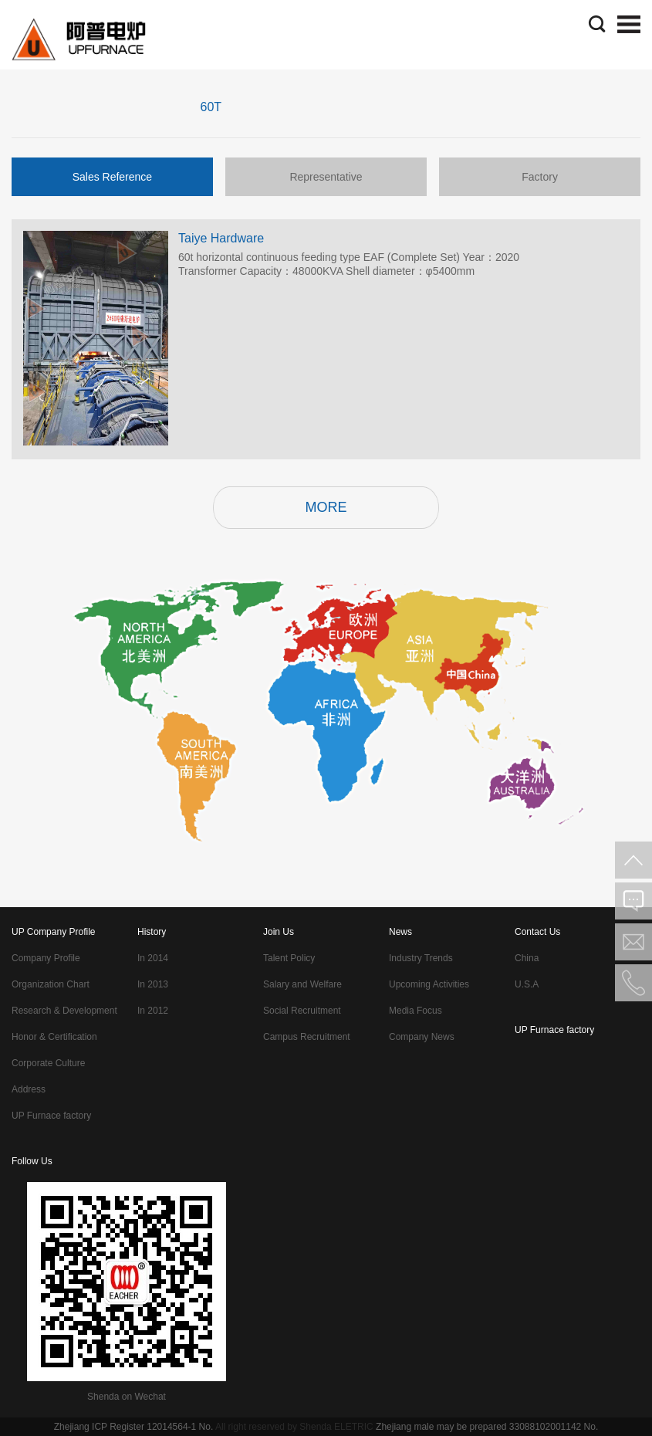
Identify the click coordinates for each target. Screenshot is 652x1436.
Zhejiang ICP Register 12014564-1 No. (134, 1426)
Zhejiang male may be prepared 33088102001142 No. (487, 1426)
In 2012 (152, 1010)
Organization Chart (51, 984)
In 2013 (152, 984)
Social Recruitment (302, 1010)
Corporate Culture (48, 1063)
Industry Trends (421, 958)
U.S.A (527, 984)
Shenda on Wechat (126, 1396)
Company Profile (46, 958)
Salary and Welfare (302, 984)
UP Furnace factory (51, 1115)
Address (29, 1089)
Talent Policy (289, 958)
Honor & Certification (54, 1036)
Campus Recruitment (306, 1036)
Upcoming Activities (429, 984)
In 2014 (152, 958)
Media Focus (415, 1010)
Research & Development (64, 1010)
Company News (421, 1036)
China (527, 958)
